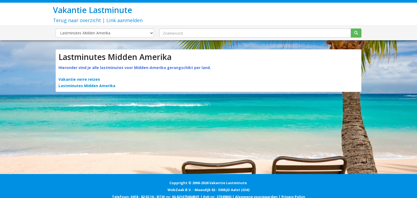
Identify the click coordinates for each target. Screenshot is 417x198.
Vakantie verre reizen (79, 79)
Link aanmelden (124, 20)
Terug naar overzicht (77, 20)
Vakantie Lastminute (92, 10)
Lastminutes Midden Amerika (87, 85)
